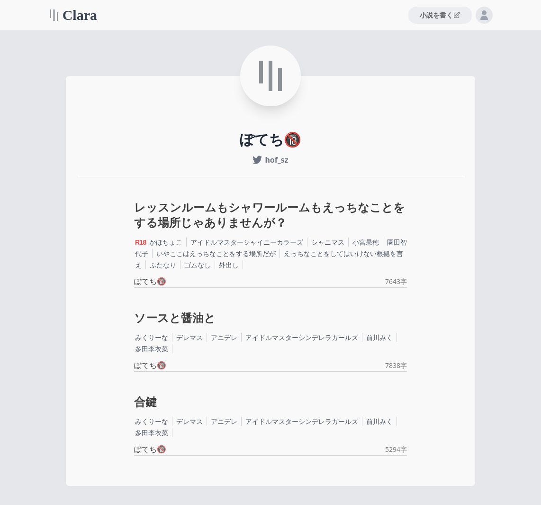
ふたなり (163, 264)
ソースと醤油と (175, 318)
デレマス (189, 337)
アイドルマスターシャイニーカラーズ (246, 242)
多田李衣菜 (151, 348)
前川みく (379, 337)
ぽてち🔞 (150, 281)
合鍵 (145, 401)
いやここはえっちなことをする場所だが (216, 253)
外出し (229, 264)
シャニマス (327, 242)
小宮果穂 (365, 242)
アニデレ (224, 337)
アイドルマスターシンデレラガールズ (301, 337)
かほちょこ (165, 242)
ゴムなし (197, 264)
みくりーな (151, 337)
